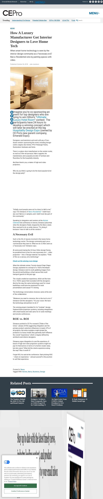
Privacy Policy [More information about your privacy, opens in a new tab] (12, 481)
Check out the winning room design (25, 261)
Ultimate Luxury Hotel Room (29, 118)
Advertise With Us (56, 460)
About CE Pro (55, 463)
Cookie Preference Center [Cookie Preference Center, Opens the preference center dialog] (20, 491)
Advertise (23, 2)
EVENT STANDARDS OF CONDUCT (74, 492)
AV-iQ (31, 2)
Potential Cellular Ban (40, 20)
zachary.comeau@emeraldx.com (84, 467)
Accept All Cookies (20, 485)
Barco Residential (34, 212)
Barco (30, 372)
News (12, 28)
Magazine (54, 465)
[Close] (37, 458)
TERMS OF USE (77, 494)
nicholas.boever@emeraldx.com (84, 475)
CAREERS (40, 492)
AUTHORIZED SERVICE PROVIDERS (54, 492)
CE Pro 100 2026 (54, 20)
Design (42, 372)
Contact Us (79, 478)
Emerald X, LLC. (78, 489)
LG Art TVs (65, 20)
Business (36, 372)
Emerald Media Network (9, 2)
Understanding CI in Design (21, 20)
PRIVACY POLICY (87, 494)
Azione (24, 372)
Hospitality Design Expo (26, 130)
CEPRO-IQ (54, 470)
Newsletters (55, 468)
